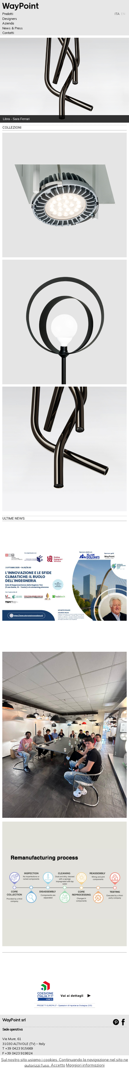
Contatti (8, 33)
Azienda (8, 23)
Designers (9, 19)
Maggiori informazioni (85, 1065)
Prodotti (7, 14)
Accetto (58, 1065)
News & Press (12, 28)
